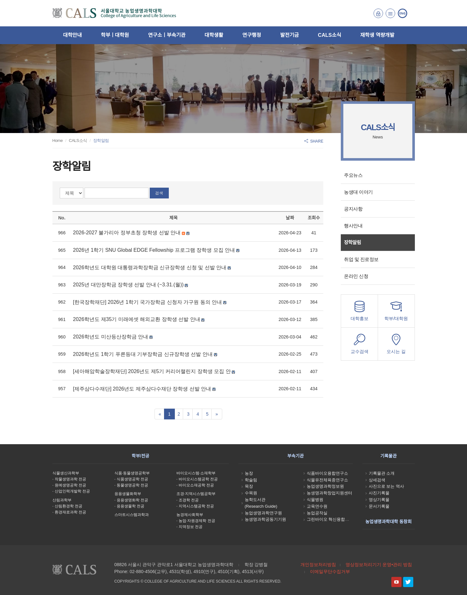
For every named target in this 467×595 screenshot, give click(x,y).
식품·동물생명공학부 (132, 473)
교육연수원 (317, 506)
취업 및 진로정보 (361, 259)
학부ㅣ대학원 (115, 35)
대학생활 (213, 35)
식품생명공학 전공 (132, 479)
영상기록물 (379, 499)
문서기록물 (379, 506)
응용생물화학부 (127, 493)
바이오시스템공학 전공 (198, 479)
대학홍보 (359, 312)
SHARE (313, 141)
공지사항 (353, 208)
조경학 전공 (189, 500)
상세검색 (377, 480)
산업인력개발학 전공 (72, 491)
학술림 (251, 480)
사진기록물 (379, 493)
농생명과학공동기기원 (265, 519)
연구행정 (251, 35)
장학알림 (352, 242)
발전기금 (289, 35)
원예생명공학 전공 (70, 485)
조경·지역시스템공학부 (196, 493)
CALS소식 (329, 35)
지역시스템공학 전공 (196, 506)
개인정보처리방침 (318, 564)
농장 (249, 473)
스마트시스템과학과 (131, 514)
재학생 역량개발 (377, 35)
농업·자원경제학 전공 (197, 520)
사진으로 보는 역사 (386, 486)
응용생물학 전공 (130, 506)
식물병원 (315, 499)
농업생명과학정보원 (325, 486)
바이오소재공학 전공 (196, 485)
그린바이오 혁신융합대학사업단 (336, 519)
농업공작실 (317, 513)
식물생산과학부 (65, 473)
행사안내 (353, 225)
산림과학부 (62, 500)
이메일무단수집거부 (330, 571)
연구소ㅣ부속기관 (167, 35)
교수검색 (359, 345)
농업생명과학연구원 (263, 513)
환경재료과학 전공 (70, 512)
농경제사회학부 (189, 514)
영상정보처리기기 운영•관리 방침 (379, 564)
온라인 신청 (356, 276)
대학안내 (72, 35)
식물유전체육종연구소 (327, 480)
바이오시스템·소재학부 (196, 473)
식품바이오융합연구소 (327, 473)
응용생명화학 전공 (132, 500)
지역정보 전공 (191, 527)
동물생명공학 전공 (132, 485)
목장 (249, 486)
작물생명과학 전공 (70, 479)
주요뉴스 (353, 175)
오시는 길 (396, 345)
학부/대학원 (396, 312)
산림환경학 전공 (68, 506)
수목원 (251, 493)
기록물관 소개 (382, 473)
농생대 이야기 (358, 192)
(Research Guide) (261, 506)
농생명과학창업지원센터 (329, 493)
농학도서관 (255, 499)
